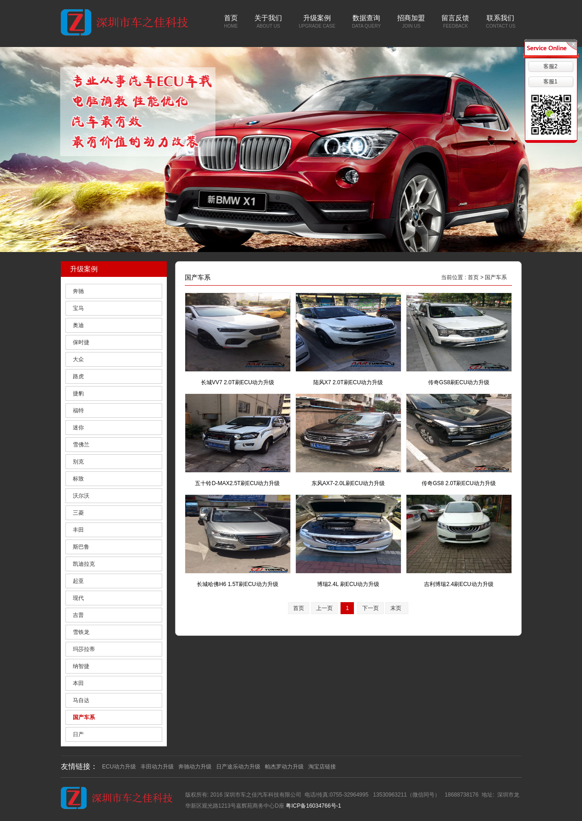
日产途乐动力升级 (238, 766)
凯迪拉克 (84, 564)
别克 (78, 461)
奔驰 (78, 291)
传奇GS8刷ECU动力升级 (458, 382)
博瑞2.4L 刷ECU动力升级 (348, 584)
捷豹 (78, 393)
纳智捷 (81, 666)
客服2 (550, 66)
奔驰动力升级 (195, 766)
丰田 (78, 530)
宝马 (78, 308)
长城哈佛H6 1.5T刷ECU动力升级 (237, 584)
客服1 (550, 81)
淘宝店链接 (322, 766)
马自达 (81, 700)
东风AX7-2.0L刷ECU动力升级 (348, 483)
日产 (78, 734)
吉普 (78, 615)
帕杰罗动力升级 (284, 766)
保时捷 (81, 342)
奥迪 (78, 325)
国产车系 (84, 717)
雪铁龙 (81, 632)
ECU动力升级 (119, 766)
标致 (78, 478)
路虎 (78, 376)
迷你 (78, 427)
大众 (78, 359)
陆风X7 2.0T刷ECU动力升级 (348, 382)
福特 (78, 410)
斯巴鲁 (81, 547)
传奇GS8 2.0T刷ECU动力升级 (459, 483)
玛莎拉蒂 (84, 649)
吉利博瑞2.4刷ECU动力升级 (458, 584)
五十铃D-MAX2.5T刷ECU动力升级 (237, 483)
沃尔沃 (81, 496)
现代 (78, 598)
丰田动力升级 (157, 766)
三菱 (78, 513)
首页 (473, 277)
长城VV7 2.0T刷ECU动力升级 (237, 382)
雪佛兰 (81, 444)
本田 (78, 683)
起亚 (78, 581)
